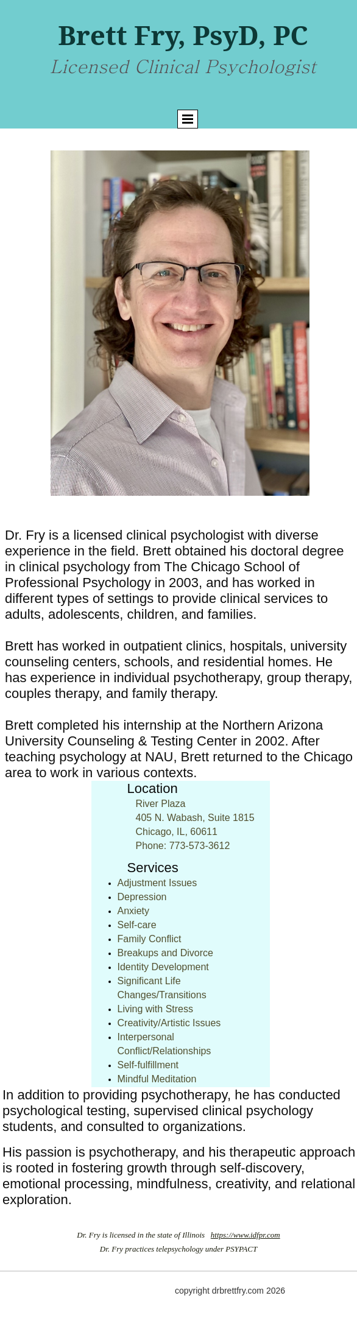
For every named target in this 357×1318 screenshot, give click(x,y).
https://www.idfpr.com (245, 1234)
